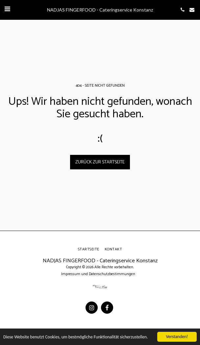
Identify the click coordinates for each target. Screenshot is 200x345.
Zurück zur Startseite (100, 162)
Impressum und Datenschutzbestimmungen (98, 274)
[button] (7, 9)
